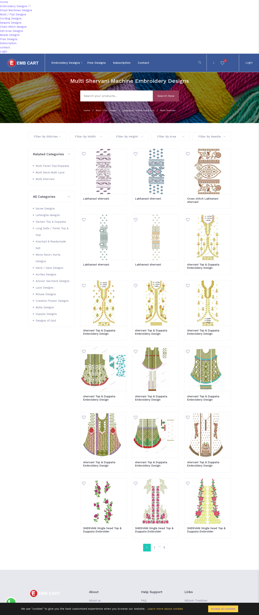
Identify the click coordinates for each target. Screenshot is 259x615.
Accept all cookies (223, 608)
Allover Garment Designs (52, 281)
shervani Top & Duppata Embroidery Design (203, 266)
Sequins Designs (10, 22)
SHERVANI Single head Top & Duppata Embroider (102, 530)
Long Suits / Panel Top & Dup (138, 110)
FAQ (143, 600)
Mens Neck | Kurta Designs (48, 258)
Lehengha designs (48, 215)
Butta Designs (45, 307)
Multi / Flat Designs (13, 14)
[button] (51, 154)
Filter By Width (88, 136)
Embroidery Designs (15, 6)
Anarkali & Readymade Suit (51, 245)
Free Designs (8, 39)
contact (5, 47)
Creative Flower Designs (52, 300)
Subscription (8, 43)
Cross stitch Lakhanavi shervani (202, 200)
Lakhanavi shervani (96, 198)
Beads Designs (10, 35)
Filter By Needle (211, 136)
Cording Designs (11, 18)
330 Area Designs (11, 31)
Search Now (165, 96)
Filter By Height (129, 136)
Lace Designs (44, 287)
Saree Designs (45, 208)
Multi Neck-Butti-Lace (50, 172)
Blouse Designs (46, 294)
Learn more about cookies (165, 608)
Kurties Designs (46, 274)
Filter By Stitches (47, 136)
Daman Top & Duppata (51, 221)
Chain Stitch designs (13, 26)
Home (4, 2)
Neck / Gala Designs (49, 268)
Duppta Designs (46, 314)
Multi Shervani (167, 110)
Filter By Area (170, 136)
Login (3, 51)
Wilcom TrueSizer (196, 600)
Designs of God (46, 320)
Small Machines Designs (16, 10)
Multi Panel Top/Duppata (52, 166)
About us (95, 600)
